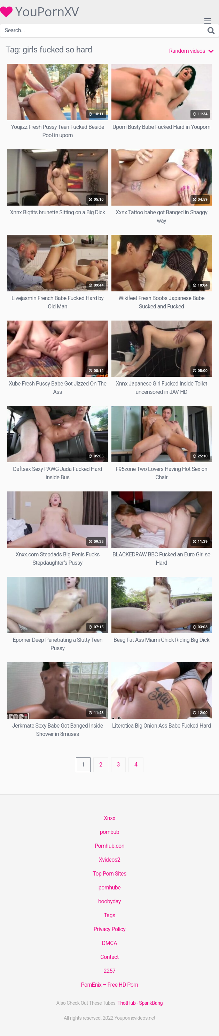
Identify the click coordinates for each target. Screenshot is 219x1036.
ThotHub (126, 1003)
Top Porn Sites (109, 873)
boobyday (109, 901)
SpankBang (151, 1003)
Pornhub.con (109, 846)
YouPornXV (39, 12)
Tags (109, 915)
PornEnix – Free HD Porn (109, 984)
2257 (110, 971)
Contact (109, 957)
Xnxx (109, 818)
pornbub (109, 832)
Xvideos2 (109, 859)
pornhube (109, 887)
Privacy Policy (110, 929)
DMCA (109, 943)
